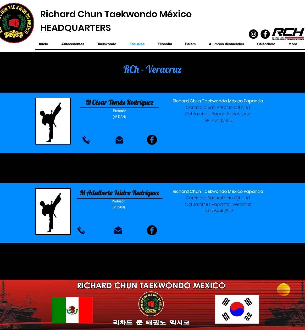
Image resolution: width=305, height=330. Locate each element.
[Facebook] (265, 34)
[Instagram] (253, 34)
